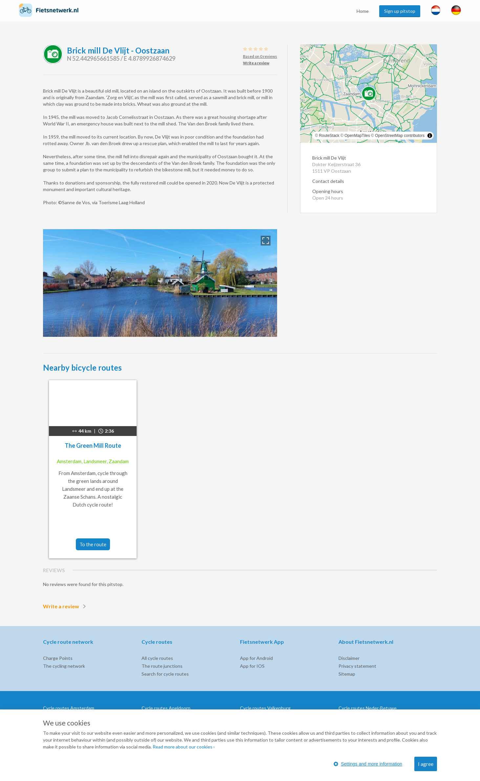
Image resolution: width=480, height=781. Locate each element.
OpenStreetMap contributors (400, 135)
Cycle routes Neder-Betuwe (367, 708)
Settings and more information (368, 764)
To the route (92, 544)
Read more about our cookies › (184, 746)
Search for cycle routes (165, 674)
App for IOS (252, 666)
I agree (425, 764)
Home (363, 11)
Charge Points (58, 658)
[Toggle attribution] (430, 136)
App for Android (256, 658)
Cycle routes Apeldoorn (166, 708)
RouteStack (329, 135)
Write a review (65, 606)
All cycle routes (157, 658)
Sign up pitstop (399, 11)
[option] (160, 283)
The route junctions (162, 666)
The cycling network (64, 666)
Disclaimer (349, 658)
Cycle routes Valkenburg (265, 708)
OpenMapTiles (357, 135)
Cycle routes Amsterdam (68, 708)
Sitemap (346, 674)
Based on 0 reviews (260, 56)
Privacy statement (357, 666)
